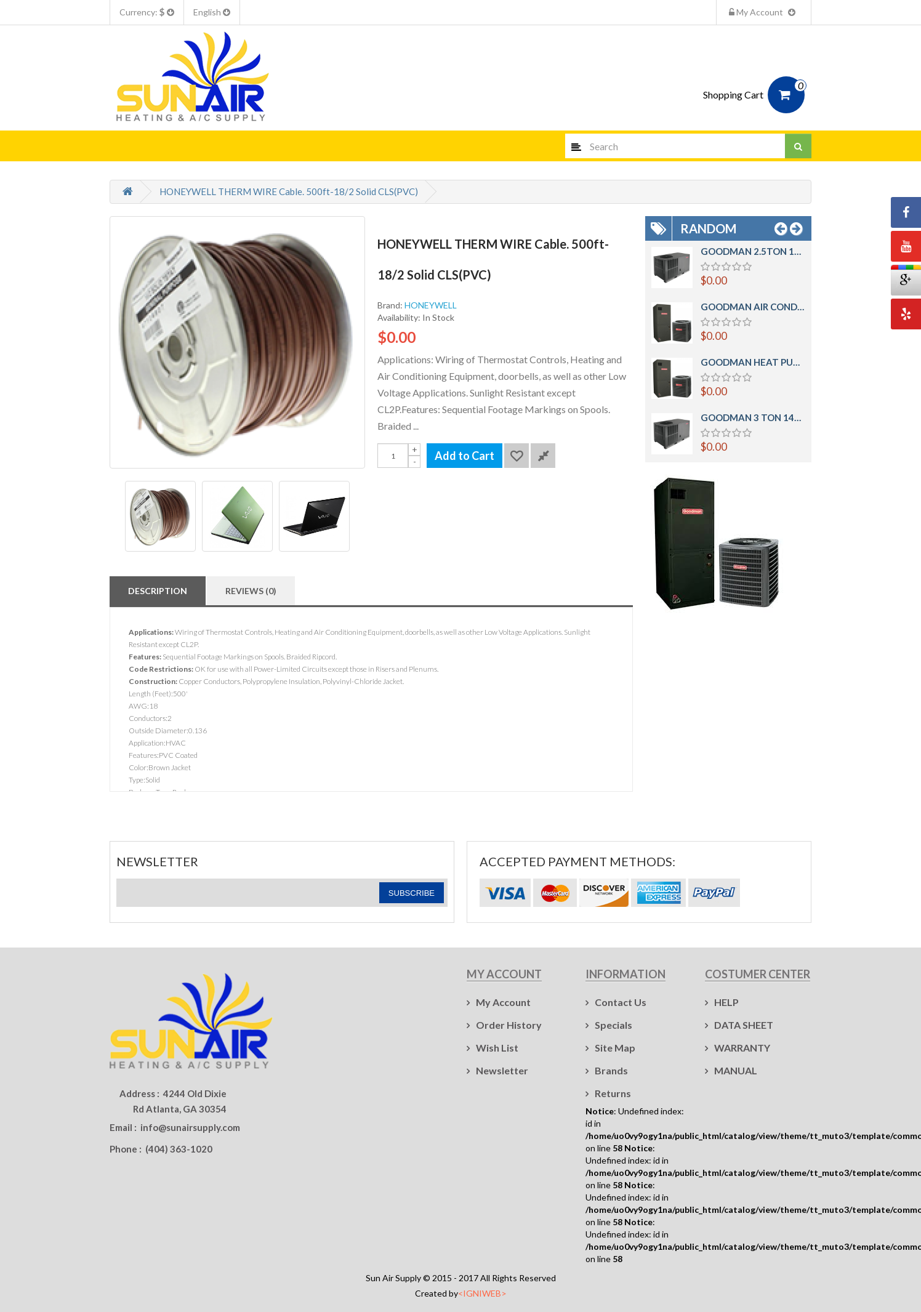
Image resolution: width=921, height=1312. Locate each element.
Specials (613, 1025)
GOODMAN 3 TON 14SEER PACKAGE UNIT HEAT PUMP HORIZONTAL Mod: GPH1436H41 (753, 417)
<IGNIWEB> (482, 1293)
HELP (726, 1002)
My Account (763, 12)
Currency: (146, 11)
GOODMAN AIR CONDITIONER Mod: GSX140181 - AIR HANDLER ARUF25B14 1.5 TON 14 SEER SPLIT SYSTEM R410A (753, 307)
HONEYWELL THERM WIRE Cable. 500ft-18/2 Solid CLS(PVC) (288, 191)
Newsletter (502, 1070)
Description (157, 591)
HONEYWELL (430, 305)
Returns (613, 1093)
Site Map (615, 1047)
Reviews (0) (250, 591)
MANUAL (735, 1070)
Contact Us (620, 1002)
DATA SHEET (743, 1025)
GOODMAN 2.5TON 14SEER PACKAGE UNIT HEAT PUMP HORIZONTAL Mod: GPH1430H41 (753, 251)
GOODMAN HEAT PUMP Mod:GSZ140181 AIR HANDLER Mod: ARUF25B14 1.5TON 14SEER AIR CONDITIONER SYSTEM (753, 362)
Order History (509, 1025)
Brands (611, 1070)
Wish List (497, 1047)
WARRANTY (742, 1047)
